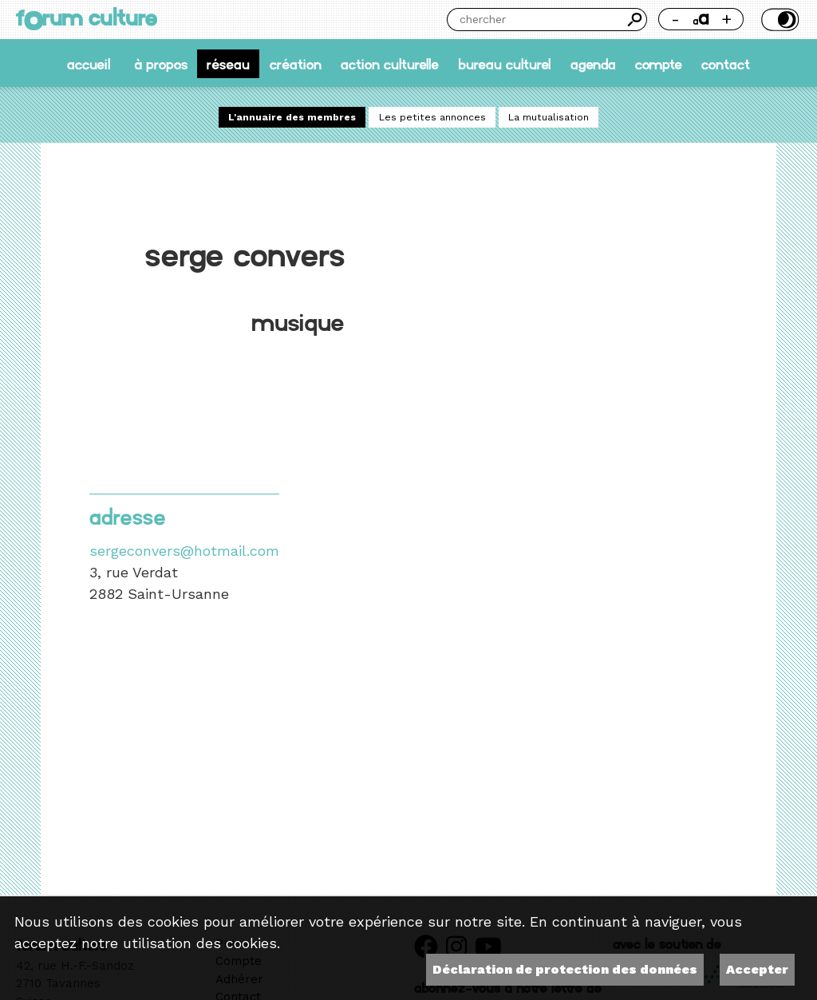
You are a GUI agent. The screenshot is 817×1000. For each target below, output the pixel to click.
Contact (725, 63)
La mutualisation (548, 117)
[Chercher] (535, 19)
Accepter (757, 969)
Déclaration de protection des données (564, 969)
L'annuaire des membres (292, 117)
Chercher (635, 19)
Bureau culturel (504, 63)
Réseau (228, 63)
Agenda (593, 63)
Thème (778, 19)
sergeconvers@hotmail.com (184, 550)
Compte (658, 63)
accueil (88, 63)
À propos (160, 63)
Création (296, 63)
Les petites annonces (432, 117)
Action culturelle (390, 63)
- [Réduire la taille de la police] (675, 19)
